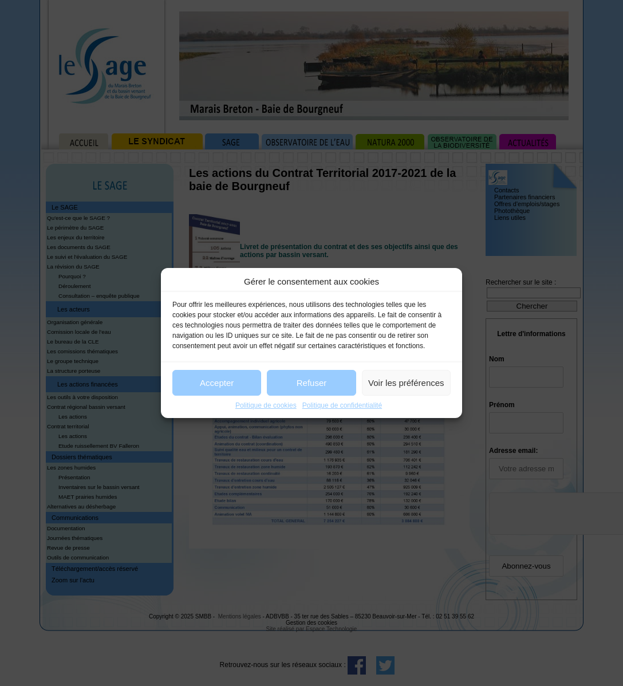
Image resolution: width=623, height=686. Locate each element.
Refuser (312, 383)
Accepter (217, 383)
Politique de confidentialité (342, 405)
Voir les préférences (406, 383)
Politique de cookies (266, 405)
